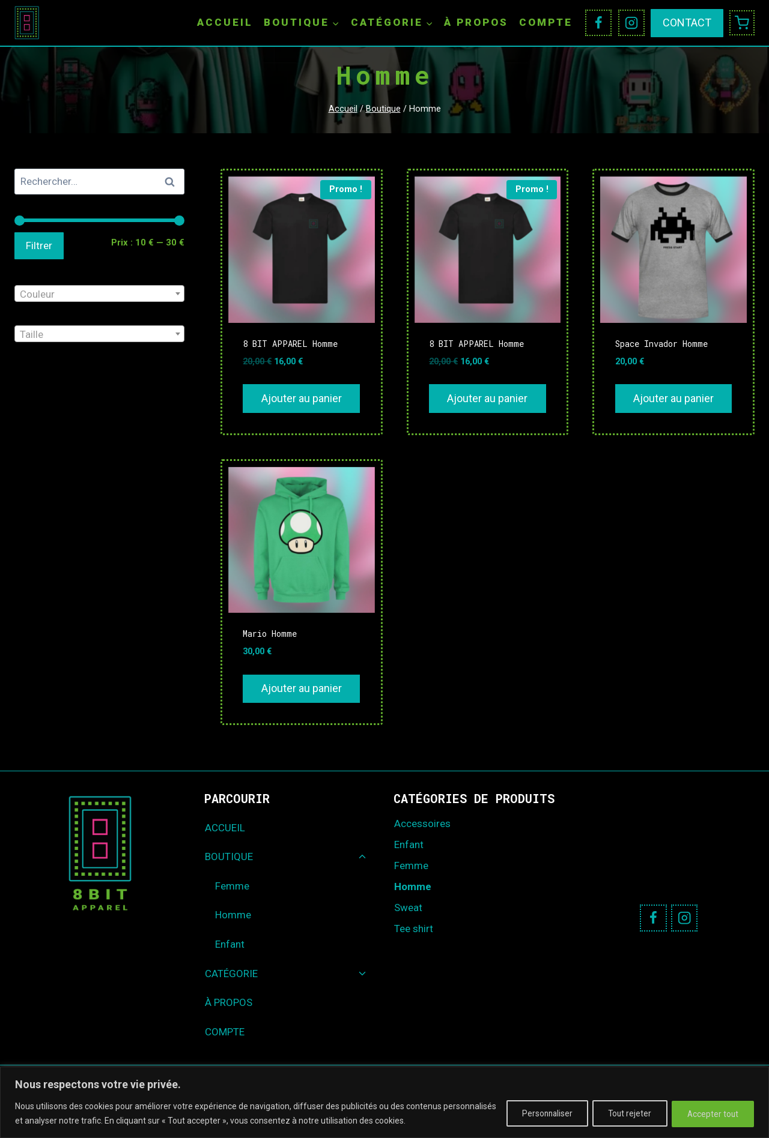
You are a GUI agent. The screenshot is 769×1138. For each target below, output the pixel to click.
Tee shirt (413, 929)
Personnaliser (534, 1113)
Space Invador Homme (661, 343)
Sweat (408, 908)
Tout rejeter (622, 1113)
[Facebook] (598, 23)
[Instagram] (631, 23)
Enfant (230, 944)
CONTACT (687, 22)
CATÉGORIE (231, 974)
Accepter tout (710, 1113)
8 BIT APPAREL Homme (290, 343)
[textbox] (99, 294)
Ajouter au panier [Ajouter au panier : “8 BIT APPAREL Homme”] (301, 398)
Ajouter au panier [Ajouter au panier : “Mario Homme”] (301, 688)
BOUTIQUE (229, 856)
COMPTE (546, 22)
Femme (232, 886)
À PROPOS (476, 22)
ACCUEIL (225, 22)
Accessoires (422, 823)
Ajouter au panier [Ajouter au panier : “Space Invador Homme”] (673, 398)
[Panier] (742, 22)
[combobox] (99, 293)
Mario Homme (270, 633)
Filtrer (39, 245)
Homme (233, 915)
